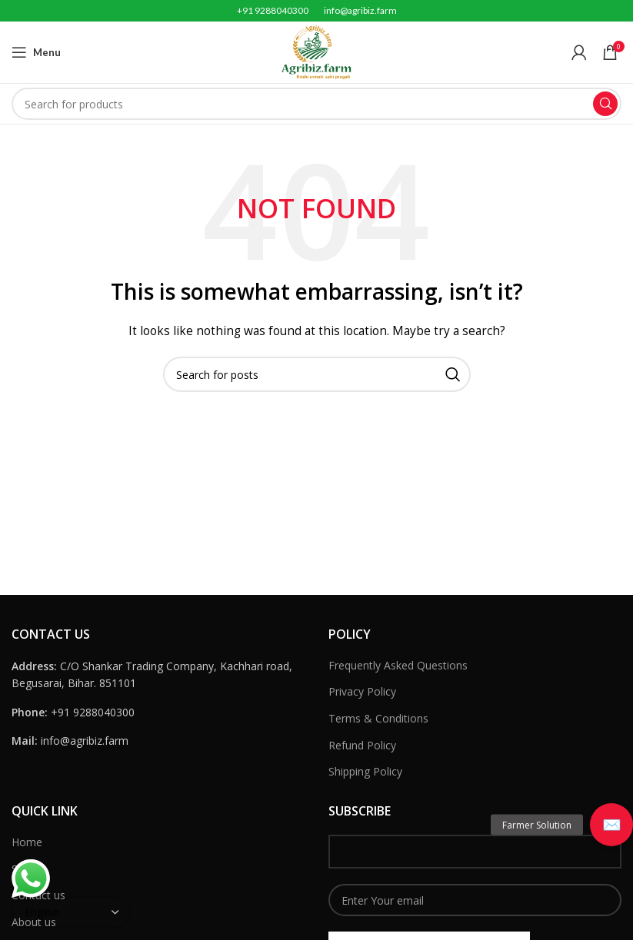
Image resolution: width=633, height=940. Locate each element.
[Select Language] (72, 912)
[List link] (158, 712)
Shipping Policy (365, 771)
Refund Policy (362, 745)
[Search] (316, 104)
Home (27, 842)
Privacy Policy (362, 691)
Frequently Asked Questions (398, 665)
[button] (611, 824)
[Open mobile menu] (36, 52)
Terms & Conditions (378, 718)
